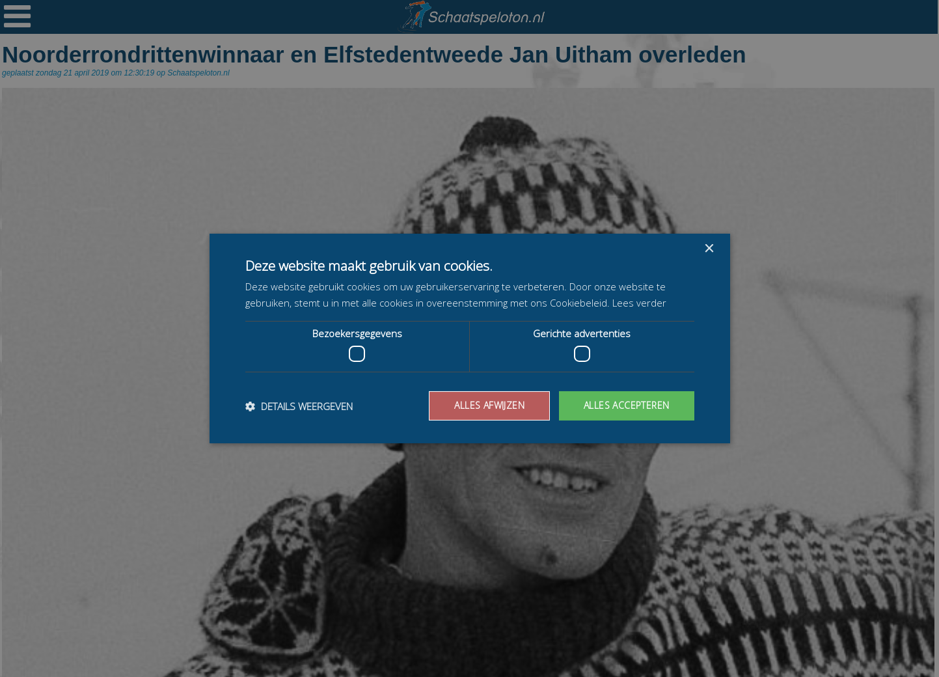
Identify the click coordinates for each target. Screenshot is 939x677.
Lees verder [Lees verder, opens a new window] (639, 302)
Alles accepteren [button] (626, 405)
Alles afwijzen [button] (489, 405)
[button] (299, 406)
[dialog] (469, 338)
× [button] (709, 249)
